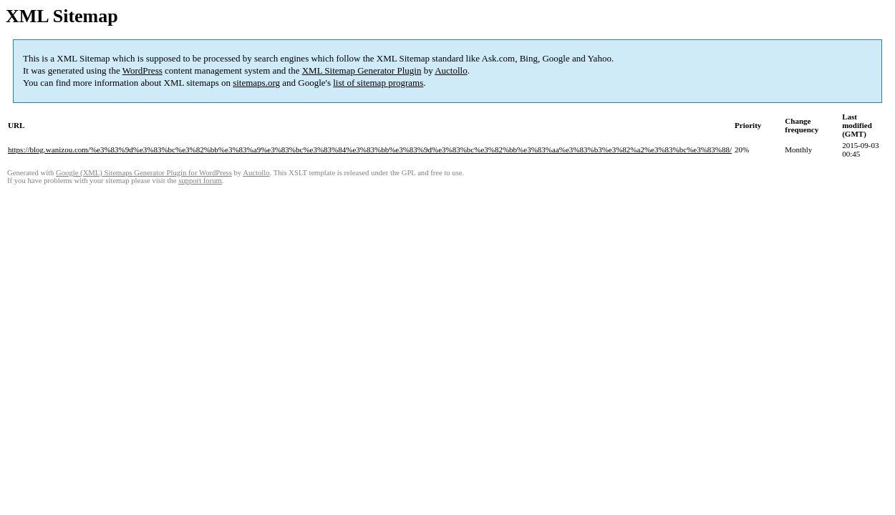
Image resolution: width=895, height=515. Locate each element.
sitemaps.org (256, 82)
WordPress (142, 70)
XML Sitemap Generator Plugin (362, 70)
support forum (200, 181)
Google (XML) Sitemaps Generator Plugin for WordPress (144, 173)
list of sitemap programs (378, 82)
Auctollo (451, 70)
